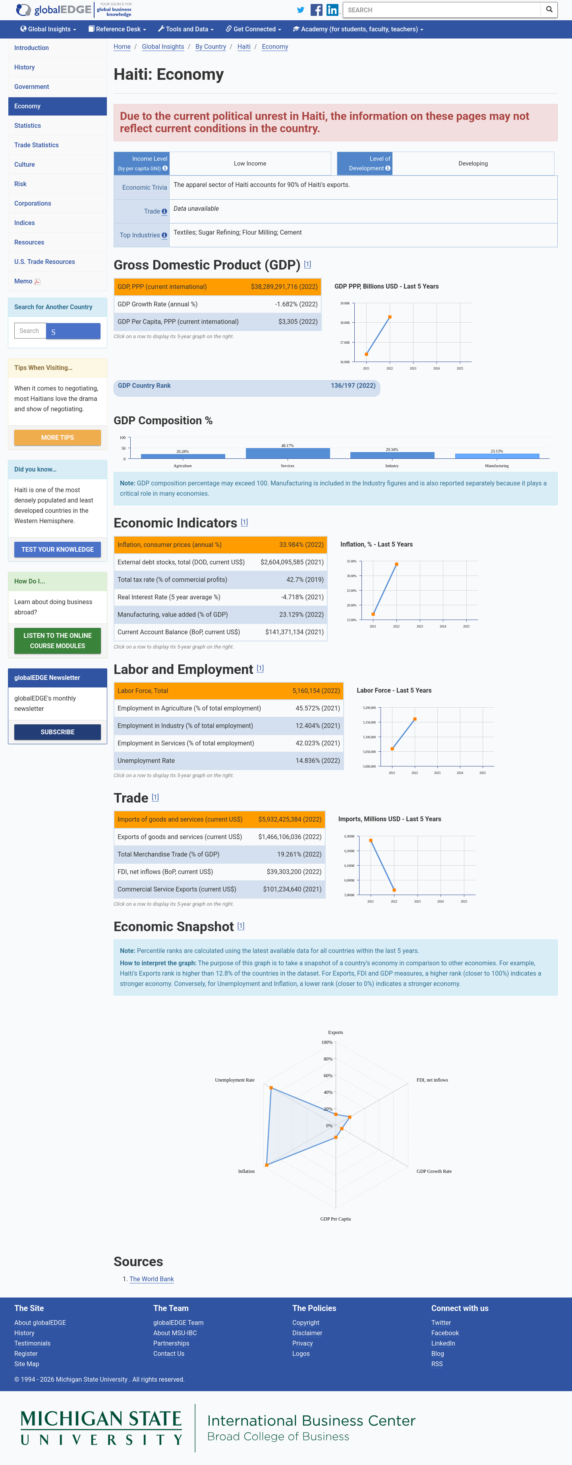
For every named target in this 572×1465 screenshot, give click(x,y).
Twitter (441, 1322)
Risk (20, 184)
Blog (437, 1353)
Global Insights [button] (48, 29)
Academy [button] (358, 29)
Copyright (305, 1322)
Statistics (27, 125)
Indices (24, 223)
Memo (27, 281)
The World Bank (151, 1279)
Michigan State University (92, 1379)
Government (31, 86)
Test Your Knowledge (57, 549)
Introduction (31, 48)
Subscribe (57, 732)
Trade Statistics (36, 145)
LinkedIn (443, 1343)
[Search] (442, 10)
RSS (437, 1364)
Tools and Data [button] (186, 29)
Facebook (445, 1333)
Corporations (32, 203)
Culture (24, 164)
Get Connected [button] (253, 29)
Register (26, 1353)
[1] (307, 264)
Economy (27, 106)
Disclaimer (307, 1333)
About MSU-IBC (175, 1333)
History (24, 67)
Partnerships (171, 1343)
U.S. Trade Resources (44, 262)
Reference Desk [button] (117, 29)
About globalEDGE (40, 1322)
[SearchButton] (549, 10)
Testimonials (32, 1343)
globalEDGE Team (178, 1322)
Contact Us (169, 1353)
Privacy (302, 1343)
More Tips (57, 437)
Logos (301, 1353)
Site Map (26, 1364)
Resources (29, 242)
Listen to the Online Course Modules (57, 641)
